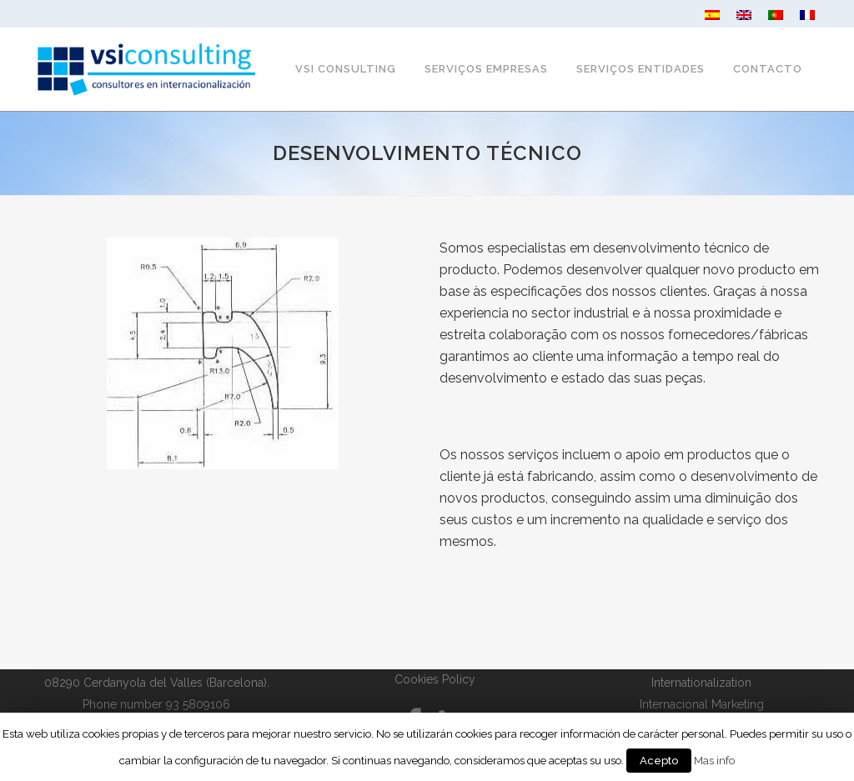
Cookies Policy (434, 679)
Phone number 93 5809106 (156, 704)
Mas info (714, 760)
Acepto (659, 760)
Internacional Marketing (702, 704)
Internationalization (701, 682)
